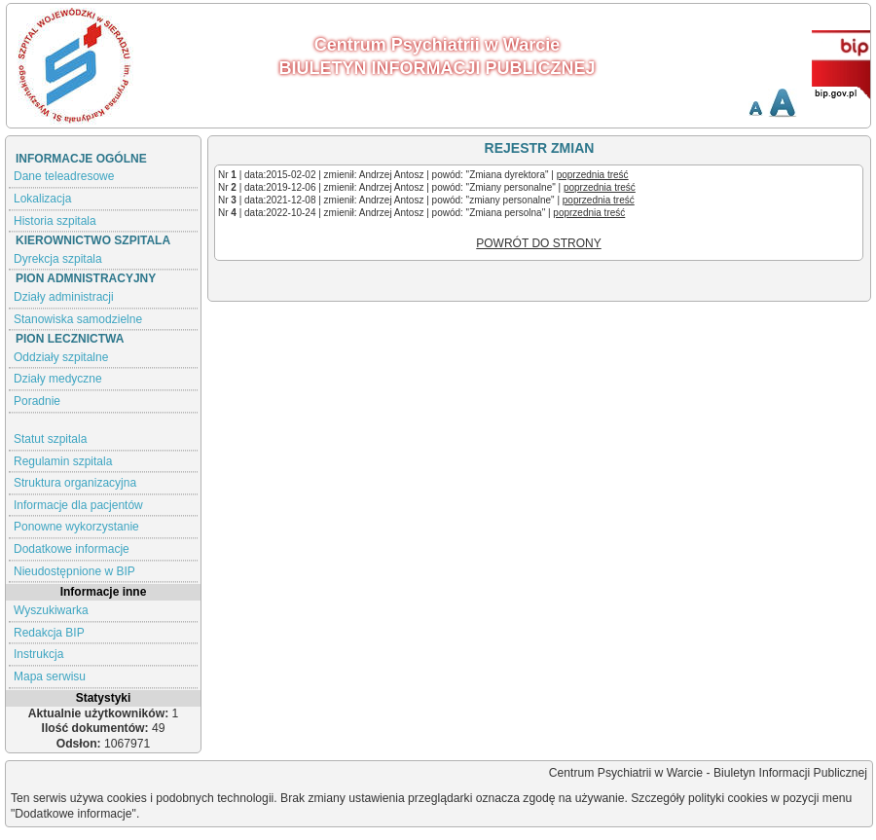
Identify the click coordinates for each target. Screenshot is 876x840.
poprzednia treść (593, 174)
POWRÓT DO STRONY (538, 243)
